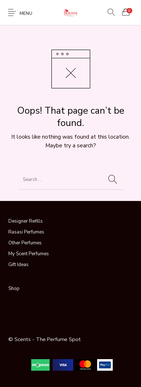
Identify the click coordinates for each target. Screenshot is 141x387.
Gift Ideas (18, 264)
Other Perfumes (25, 243)
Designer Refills (25, 221)
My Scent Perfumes (28, 254)
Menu (26, 13)
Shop (14, 288)
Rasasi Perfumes (26, 232)
